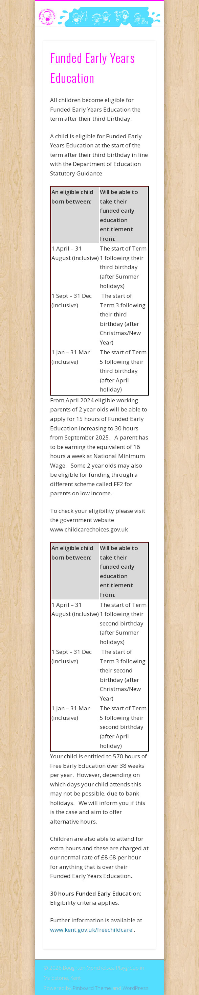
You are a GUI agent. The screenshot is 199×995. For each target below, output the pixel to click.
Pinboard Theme (92, 988)
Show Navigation (139, 60)
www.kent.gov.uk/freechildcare (91, 929)
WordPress (136, 988)
